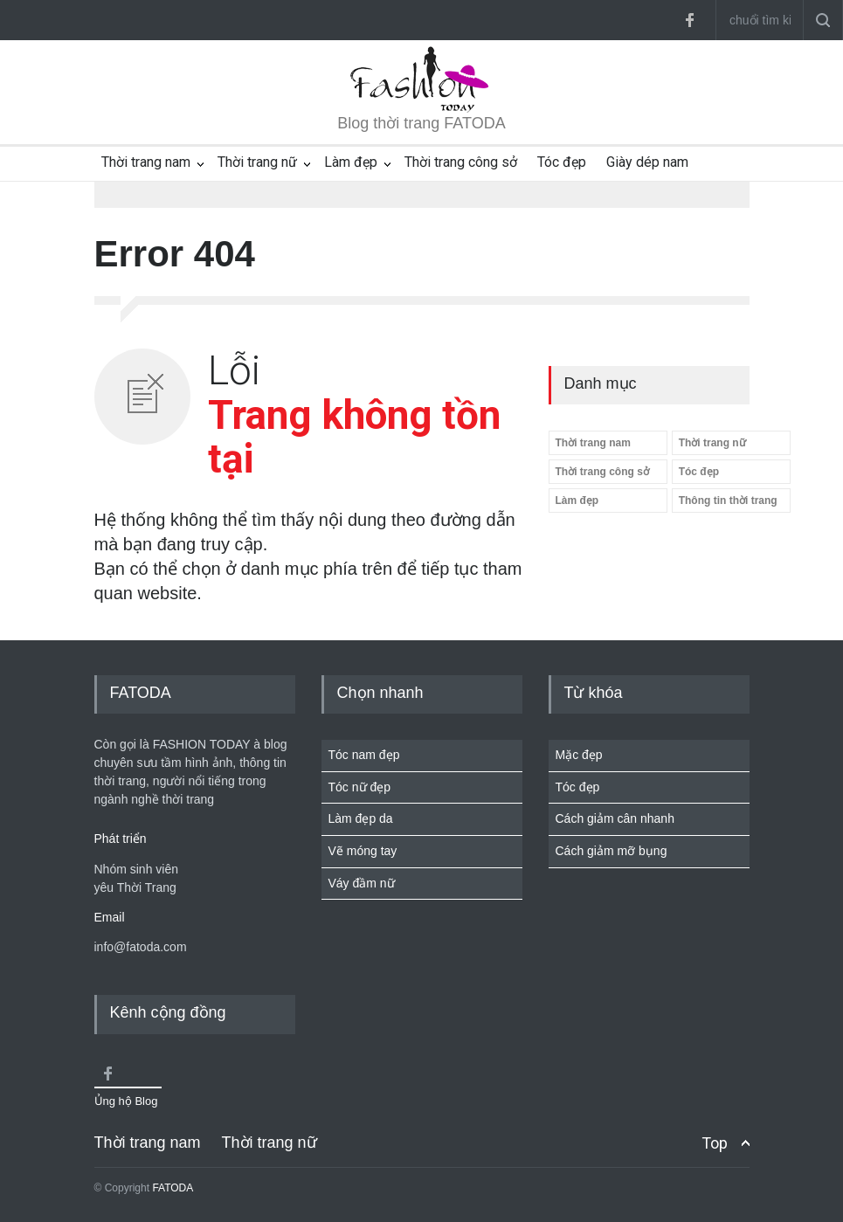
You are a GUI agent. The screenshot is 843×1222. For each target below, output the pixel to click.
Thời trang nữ (257, 162)
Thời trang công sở (460, 162)
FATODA (172, 1188)
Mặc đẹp (579, 755)
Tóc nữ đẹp (359, 787)
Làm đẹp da (360, 818)
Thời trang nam (145, 162)
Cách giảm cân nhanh (615, 818)
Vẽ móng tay (362, 851)
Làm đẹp (350, 162)
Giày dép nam (647, 162)
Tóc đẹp (561, 162)
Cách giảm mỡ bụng (611, 851)
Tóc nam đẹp (364, 755)
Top (714, 1143)
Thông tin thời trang (728, 500)
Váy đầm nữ (361, 883)
